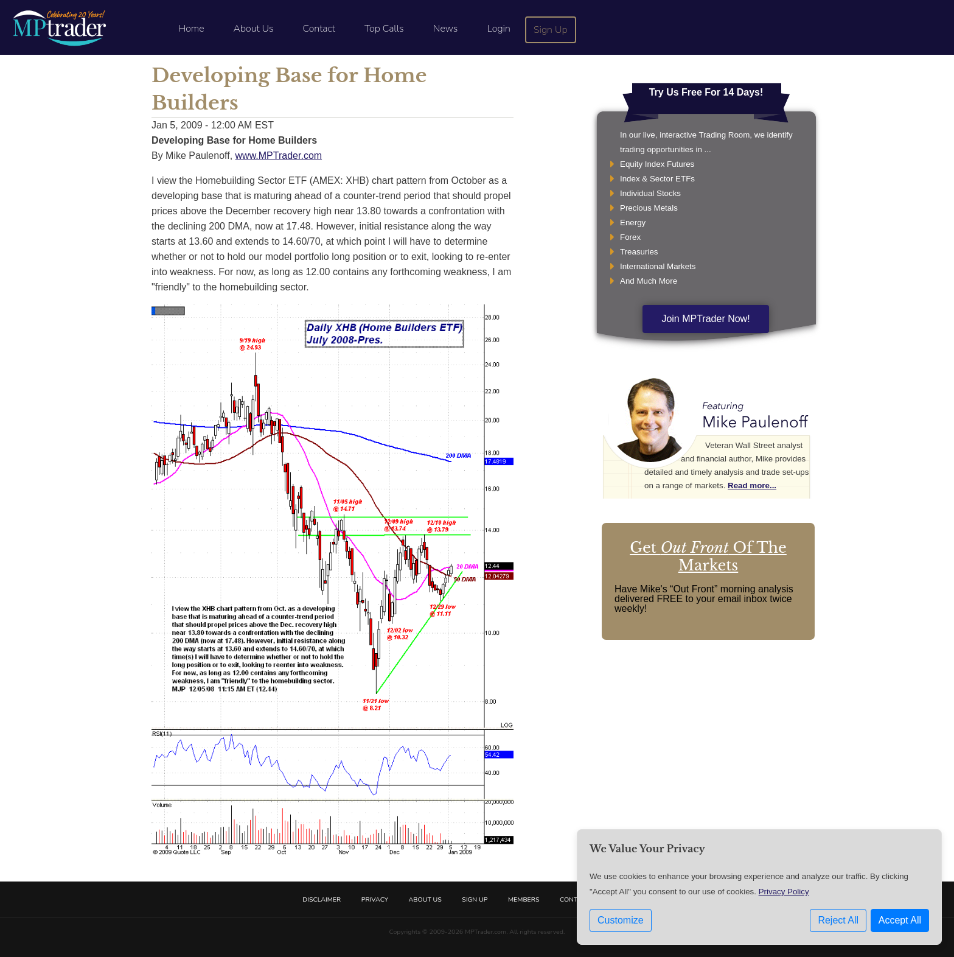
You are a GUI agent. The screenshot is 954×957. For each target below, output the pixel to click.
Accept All (900, 920)
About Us (254, 28)
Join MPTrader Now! (705, 319)
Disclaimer (321, 899)
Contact (319, 28)
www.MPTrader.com (278, 155)
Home (191, 28)
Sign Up (551, 30)
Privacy (374, 899)
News (445, 28)
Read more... (752, 485)
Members (524, 899)
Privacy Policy (784, 891)
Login (498, 28)
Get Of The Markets (708, 556)
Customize (620, 920)
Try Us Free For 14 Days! (706, 92)
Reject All (838, 920)
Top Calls (384, 28)
